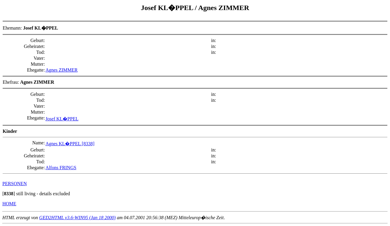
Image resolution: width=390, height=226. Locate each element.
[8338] (88, 143)
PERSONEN (14, 183)
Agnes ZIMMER (223, 8)
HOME (9, 203)
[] (8, 193)
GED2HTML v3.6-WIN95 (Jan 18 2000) (77, 217)
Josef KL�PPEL (168, 8)
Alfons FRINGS (61, 167)
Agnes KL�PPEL (64, 143)
